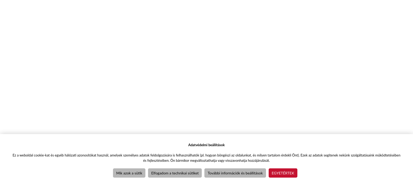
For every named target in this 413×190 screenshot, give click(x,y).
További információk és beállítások (235, 173)
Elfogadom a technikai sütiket (175, 173)
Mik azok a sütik (129, 173)
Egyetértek (283, 173)
